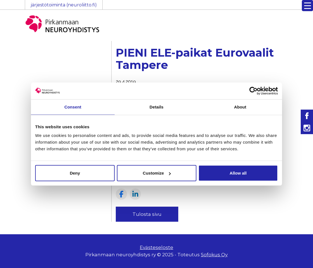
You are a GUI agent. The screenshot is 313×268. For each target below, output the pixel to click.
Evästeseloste (156, 247)
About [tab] (240, 106)
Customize (157, 173)
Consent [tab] (72, 106)
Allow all (238, 173)
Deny (75, 173)
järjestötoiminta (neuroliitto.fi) (64, 5)
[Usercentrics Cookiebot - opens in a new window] (253, 90)
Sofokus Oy (214, 254)
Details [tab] (156, 106)
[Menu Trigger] (307, 5)
